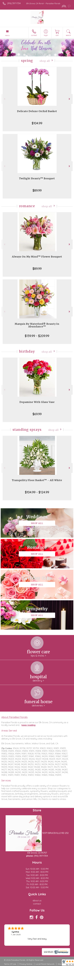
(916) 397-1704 (14, 3)
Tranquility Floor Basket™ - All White (37, 480)
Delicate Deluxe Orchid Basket (37, 111)
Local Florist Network (45, 964)
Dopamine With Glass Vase (37, 402)
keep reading (28, 725)
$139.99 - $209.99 (37, 336)
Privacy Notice (25, 964)
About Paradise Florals (14, 717)
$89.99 (37, 190)
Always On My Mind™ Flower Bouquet (37, 256)
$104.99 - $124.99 (37, 492)
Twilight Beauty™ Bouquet (37, 178)
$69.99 (37, 414)
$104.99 (37, 123)
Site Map (61, 964)
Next (70, 99)
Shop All (45, 60)
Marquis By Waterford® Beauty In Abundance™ (37, 325)
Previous (4, 99)
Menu (7, 35)
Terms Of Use (10, 964)
